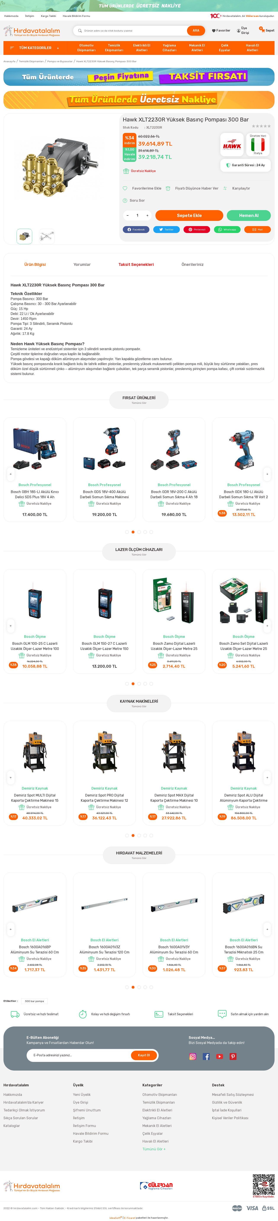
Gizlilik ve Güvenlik (227, 1102)
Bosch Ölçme (35, 637)
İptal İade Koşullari (226, 1110)
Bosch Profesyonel (35, 485)
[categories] (34, 48)
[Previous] (10, 474)
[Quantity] (137, 215)
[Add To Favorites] (142, 188)
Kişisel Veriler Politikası (230, 1118)
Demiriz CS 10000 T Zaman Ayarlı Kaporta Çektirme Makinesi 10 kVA (174, 798)
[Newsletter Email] (93, 1055)
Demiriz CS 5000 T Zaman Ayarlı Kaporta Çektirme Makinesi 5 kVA (244, 798)
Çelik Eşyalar (152, 1134)
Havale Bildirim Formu (76, 16)
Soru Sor (134, 200)
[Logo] (31, 31)
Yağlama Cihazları (156, 1118)
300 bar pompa (34, 1001)
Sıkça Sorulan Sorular (20, 1118)
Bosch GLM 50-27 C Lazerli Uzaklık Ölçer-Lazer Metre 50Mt (104, 646)
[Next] (267, 474)
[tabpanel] (35, 469)
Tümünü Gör (139, 402)
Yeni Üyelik (82, 1095)
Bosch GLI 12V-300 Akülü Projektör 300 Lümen (174, 494)
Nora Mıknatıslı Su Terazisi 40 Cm (34, 949)
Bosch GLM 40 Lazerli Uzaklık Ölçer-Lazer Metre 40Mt (34, 646)
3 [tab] (139, 532)
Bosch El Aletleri (104, 940)
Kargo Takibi (48, 16)
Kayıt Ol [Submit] (144, 1055)
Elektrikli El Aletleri (157, 1110)
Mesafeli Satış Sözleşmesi (233, 1095)
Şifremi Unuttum (87, 1110)
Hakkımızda (11, 16)
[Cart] (268, 30)
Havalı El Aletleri (155, 1141)
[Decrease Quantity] (127, 215)
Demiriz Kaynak (35, 788)
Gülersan (252, 15)
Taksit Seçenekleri (136, 264)
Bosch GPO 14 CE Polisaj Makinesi (34, 494)
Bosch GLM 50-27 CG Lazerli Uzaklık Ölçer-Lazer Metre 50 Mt (174, 646)
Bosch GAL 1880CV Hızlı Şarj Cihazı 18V (104, 494)
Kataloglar (11, 1126)
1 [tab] (127, 532)
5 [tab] (151, 532)
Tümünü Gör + (154, 1149)
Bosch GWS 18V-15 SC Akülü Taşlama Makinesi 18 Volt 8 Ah (244, 494)
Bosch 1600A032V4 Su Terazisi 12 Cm (174, 949)
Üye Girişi (80, 1102)
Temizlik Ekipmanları (158, 1102)
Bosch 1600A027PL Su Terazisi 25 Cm (104, 949)
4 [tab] (145, 532)
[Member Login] (246, 30)
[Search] (139, 31)
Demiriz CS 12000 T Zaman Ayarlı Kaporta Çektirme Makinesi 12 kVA (104, 798)
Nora (35, 940)
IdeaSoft (116, 1217)
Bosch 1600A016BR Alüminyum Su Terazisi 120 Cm (244, 949)
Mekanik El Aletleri (157, 1126)
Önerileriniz (193, 264)
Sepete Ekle (189, 215)
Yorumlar (82, 264)
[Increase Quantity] (147, 215)
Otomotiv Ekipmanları (159, 1095)
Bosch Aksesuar (104, 485)
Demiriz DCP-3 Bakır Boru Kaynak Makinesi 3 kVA (35, 798)
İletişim (29, 16)
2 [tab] (133, 532)
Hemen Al (249, 215)
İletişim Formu (84, 1126)
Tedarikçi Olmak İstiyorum (24, 1110)
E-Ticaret (130, 1217)
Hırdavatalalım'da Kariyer (23, 1102)
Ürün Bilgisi (35, 264)
